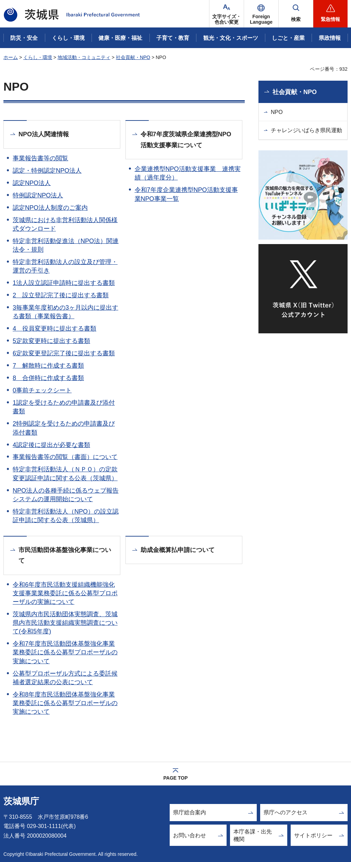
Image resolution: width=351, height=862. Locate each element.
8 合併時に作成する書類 (48, 378)
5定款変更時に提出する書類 (51, 340)
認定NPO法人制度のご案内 (50, 207)
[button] (261, 13)
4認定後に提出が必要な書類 (51, 444)
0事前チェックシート (42, 390)
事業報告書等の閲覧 (40, 158)
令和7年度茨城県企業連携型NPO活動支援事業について (186, 140)
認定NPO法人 (32, 183)
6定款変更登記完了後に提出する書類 (64, 353)
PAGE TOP (175, 778)
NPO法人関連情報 (44, 134)
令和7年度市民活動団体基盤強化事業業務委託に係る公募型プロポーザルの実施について (65, 652)
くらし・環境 (37, 57)
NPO (277, 112)
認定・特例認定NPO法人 (47, 170)
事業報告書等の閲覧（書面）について (65, 456)
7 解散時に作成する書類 (48, 365)
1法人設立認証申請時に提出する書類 (64, 282)
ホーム (10, 57)
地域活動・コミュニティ (84, 57)
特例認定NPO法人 (38, 195)
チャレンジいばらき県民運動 (306, 130)
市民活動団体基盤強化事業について (65, 555)
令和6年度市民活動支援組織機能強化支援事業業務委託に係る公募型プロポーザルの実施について (65, 593)
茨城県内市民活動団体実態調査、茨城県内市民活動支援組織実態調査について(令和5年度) (65, 623)
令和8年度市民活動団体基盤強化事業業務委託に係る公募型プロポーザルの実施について (65, 703)
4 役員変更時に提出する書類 (54, 328)
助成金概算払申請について (178, 550)
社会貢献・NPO (133, 57)
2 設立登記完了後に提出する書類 (61, 295)
